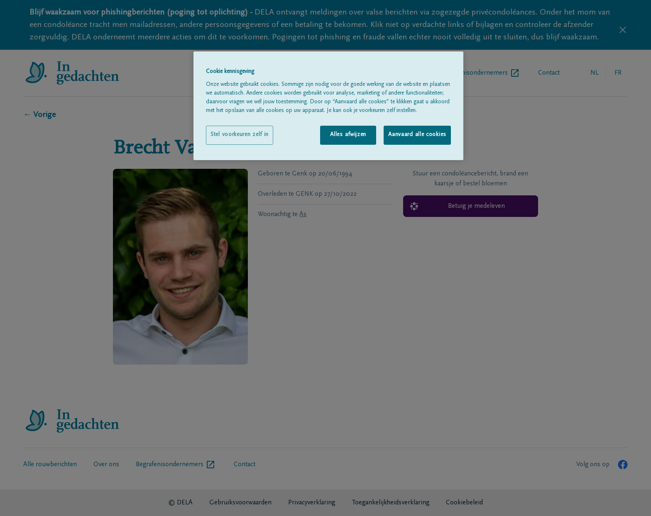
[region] (328, 105)
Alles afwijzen (348, 135)
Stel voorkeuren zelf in (239, 135)
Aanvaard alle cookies (417, 135)
